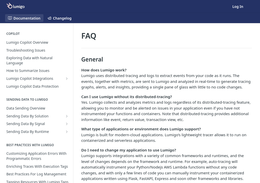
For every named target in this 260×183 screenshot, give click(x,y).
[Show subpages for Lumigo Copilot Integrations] (67, 79)
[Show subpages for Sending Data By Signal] (67, 124)
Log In (237, 6)
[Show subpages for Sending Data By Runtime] (67, 132)
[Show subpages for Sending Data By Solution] (67, 116)
